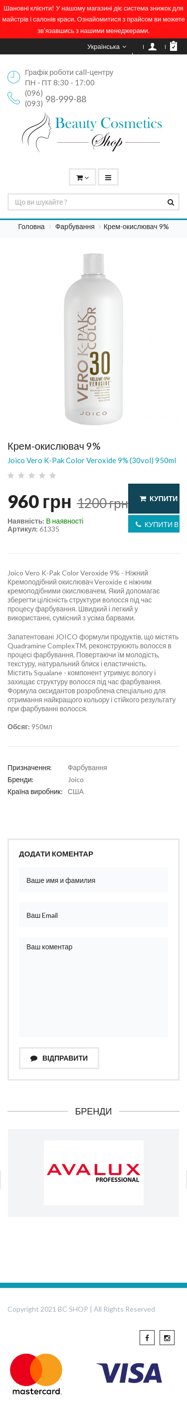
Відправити (59, 1058)
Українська (106, 46)
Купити (159, 498)
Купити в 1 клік (158, 524)
